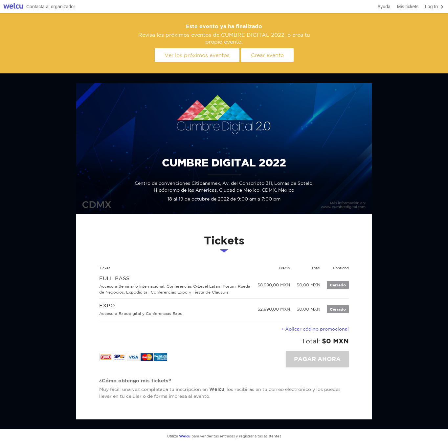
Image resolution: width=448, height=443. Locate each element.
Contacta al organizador (50, 6)
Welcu (13, 6)
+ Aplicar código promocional (315, 329)
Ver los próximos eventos (197, 55)
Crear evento (267, 55)
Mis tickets (407, 6)
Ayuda (383, 6)
